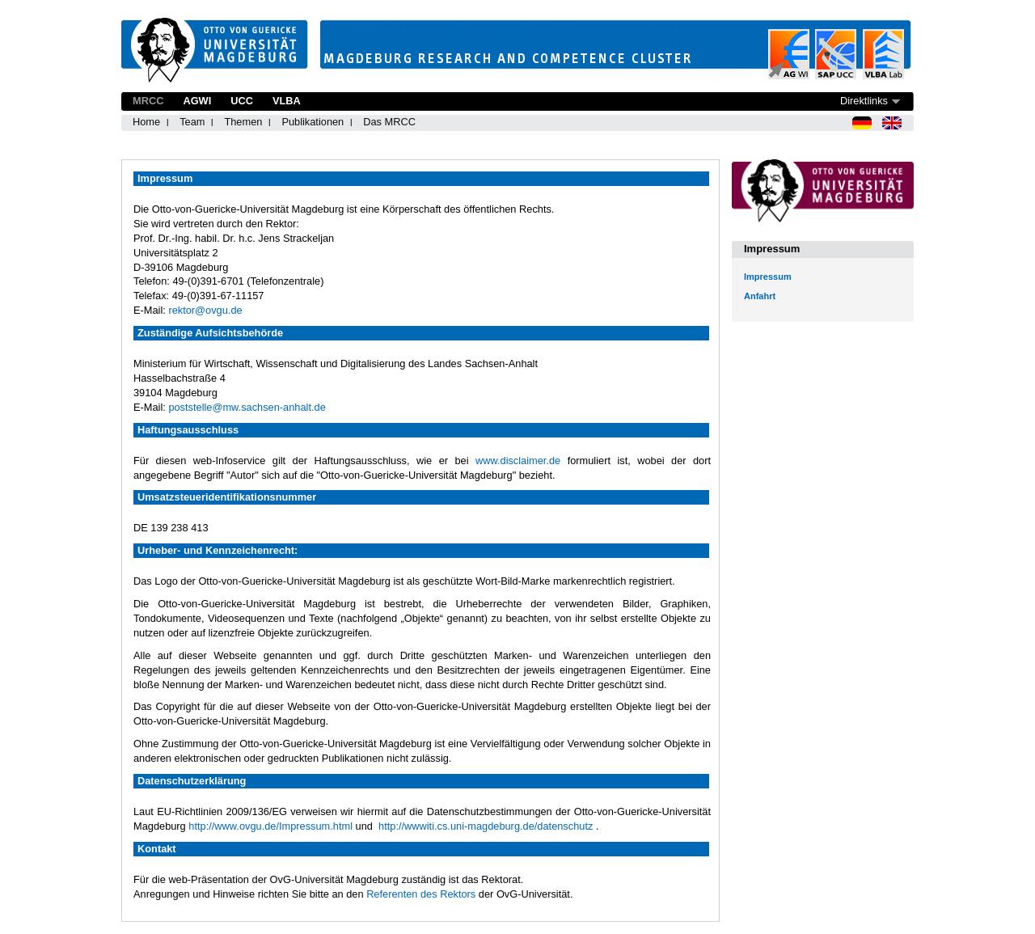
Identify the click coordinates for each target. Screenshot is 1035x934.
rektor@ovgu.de (205, 310)
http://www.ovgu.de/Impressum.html (270, 826)
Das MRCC (389, 122)
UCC (241, 101)
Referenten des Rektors (420, 894)
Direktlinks (864, 101)
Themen (243, 122)
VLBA (286, 101)
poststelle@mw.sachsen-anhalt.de (246, 407)
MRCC (148, 101)
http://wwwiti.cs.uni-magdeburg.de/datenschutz (485, 826)
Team (192, 122)
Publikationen (312, 122)
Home (146, 122)
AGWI (197, 101)
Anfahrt (759, 296)
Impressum (768, 276)
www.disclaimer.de (517, 460)
